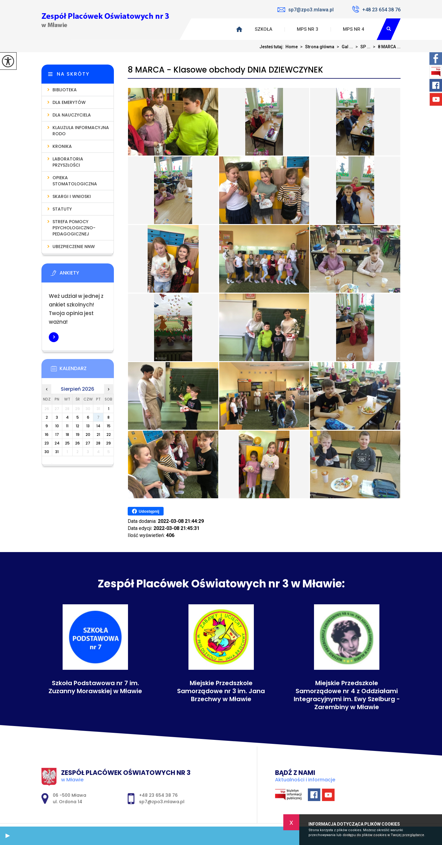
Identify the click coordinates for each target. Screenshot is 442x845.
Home (291, 47)
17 (57, 434)
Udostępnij (145, 511)
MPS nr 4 (353, 29)
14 (98, 425)
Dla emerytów (69, 102)
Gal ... (343, 47)
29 (108, 443)
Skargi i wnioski (71, 196)
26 (77, 443)
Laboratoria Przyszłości (67, 162)
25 (67, 443)
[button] (7, 836)
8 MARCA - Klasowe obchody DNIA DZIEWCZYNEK (225, 70)
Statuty (62, 209)
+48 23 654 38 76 (376, 9)
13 (88, 425)
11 (67, 425)
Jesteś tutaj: (272, 47)
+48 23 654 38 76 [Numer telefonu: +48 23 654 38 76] (158, 795)
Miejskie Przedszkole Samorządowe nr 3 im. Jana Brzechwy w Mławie (221, 691)
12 (77, 425)
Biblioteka (64, 90)
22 (109, 434)
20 (88, 434)
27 (88, 443)
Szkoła (263, 29)
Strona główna (316, 47)
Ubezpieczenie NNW (73, 246)
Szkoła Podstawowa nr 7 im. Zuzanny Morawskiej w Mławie (95, 687)
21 (98, 434)
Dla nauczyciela (71, 115)
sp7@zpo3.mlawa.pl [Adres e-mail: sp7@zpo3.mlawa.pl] (161, 802)
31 (57, 451)
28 (98, 443)
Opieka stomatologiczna (74, 181)
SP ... (361, 47)
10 (57, 425)
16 (46, 434)
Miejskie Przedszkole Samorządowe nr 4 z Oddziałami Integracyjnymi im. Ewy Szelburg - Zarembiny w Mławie (347, 695)
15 (108, 425)
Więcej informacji (54, 337)
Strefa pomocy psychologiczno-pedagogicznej (73, 228)
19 (77, 434)
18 (67, 434)
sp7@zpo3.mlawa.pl (305, 10)
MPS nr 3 (307, 29)
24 (57, 443)
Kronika (62, 146)
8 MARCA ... (385, 47)
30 (47, 451)
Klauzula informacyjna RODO (80, 130)
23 (47, 443)
